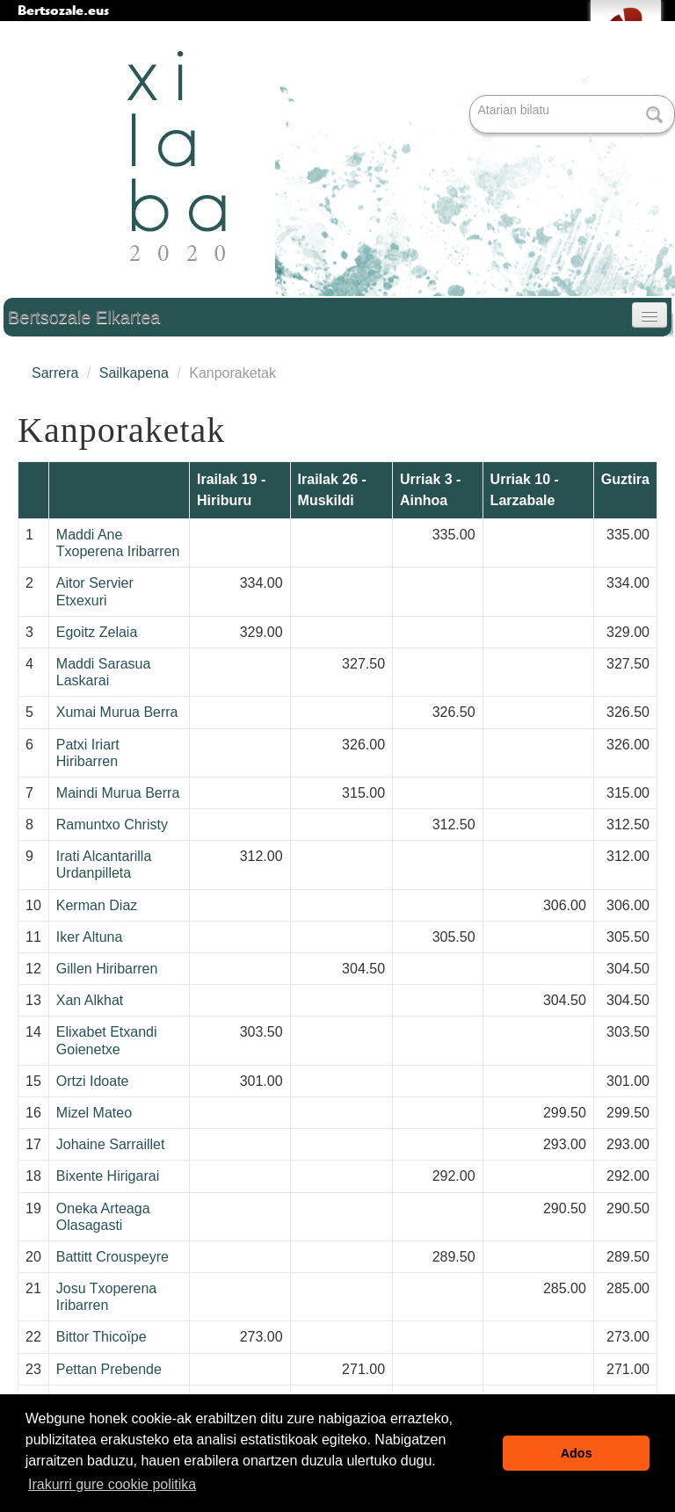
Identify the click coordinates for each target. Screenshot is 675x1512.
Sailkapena (134, 372)
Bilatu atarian (471, 96)
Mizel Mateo (94, 1112)
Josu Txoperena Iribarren (106, 1297)
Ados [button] (576, 1453)
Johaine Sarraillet (110, 1144)
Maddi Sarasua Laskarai (103, 672)
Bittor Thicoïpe (101, 1336)
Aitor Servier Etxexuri (95, 591)
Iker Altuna (89, 937)
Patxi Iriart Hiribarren (88, 753)
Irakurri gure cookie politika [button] (112, 1484)
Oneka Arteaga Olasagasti (103, 1217)
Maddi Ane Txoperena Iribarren (118, 543)
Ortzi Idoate (92, 1081)
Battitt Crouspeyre (112, 1256)
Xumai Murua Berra (117, 712)
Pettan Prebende (109, 1369)
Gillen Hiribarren (107, 968)
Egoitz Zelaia (97, 632)
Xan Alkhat (90, 1000)
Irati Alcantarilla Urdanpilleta (104, 864)
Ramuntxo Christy (112, 824)
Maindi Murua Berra (118, 792)
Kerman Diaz (96, 905)
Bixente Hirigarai (107, 1175)
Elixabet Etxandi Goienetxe (106, 1040)
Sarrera (55, 372)
